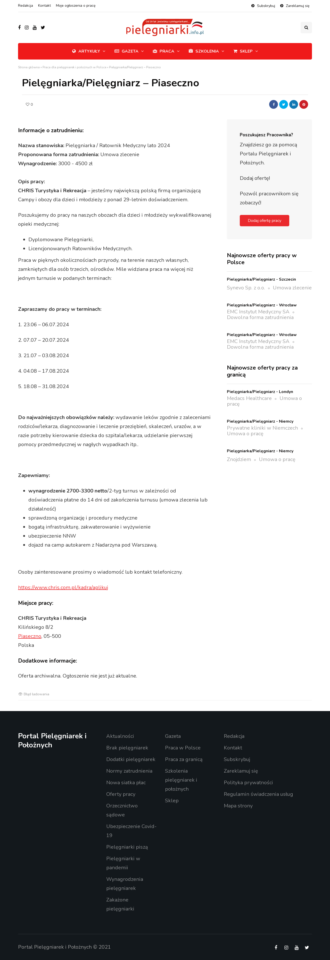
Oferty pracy (120, 794)
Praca (163, 51)
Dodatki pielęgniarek (130, 759)
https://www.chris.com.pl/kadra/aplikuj (63, 587)
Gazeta (126, 51)
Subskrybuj (266, 5)
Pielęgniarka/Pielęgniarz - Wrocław (262, 305)
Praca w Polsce (183, 747)
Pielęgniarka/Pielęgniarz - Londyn (260, 392)
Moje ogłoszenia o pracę (75, 5)
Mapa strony (238, 805)
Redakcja (25, 5)
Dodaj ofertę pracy (264, 220)
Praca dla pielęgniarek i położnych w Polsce (74, 67)
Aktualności (120, 736)
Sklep (243, 51)
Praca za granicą (184, 759)
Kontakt (44, 5)
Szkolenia (204, 51)
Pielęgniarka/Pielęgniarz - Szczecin (261, 279)
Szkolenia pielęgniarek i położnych (181, 779)
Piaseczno (29, 636)
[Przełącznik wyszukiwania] (306, 27)
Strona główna (29, 67)
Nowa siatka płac (126, 782)
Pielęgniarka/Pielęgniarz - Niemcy (260, 421)
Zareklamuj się (297, 5)
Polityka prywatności (248, 782)
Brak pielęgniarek (127, 747)
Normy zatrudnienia (129, 770)
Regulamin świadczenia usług (258, 794)
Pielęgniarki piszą (127, 847)
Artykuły (86, 51)
